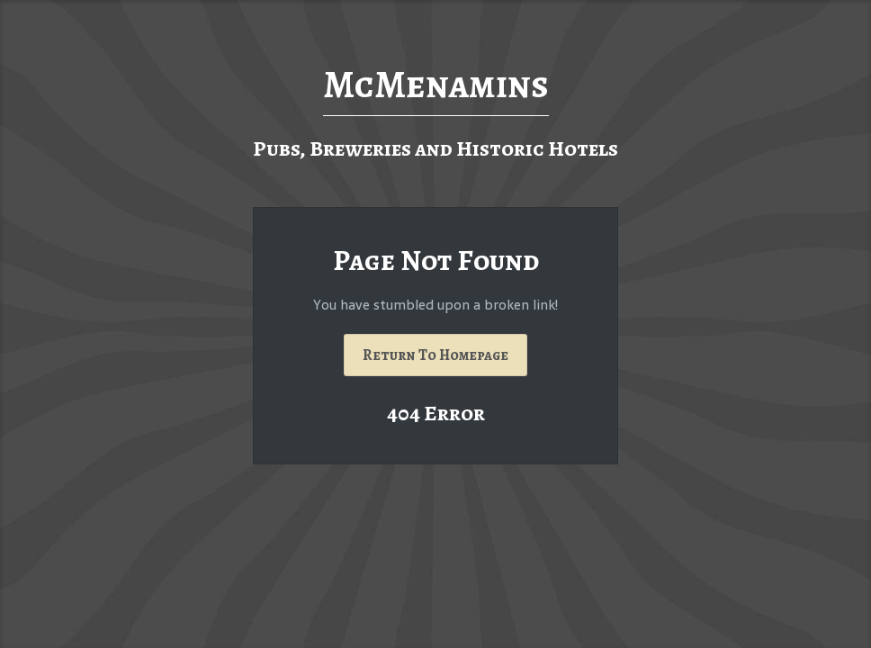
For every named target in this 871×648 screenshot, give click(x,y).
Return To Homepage (435, 355)
